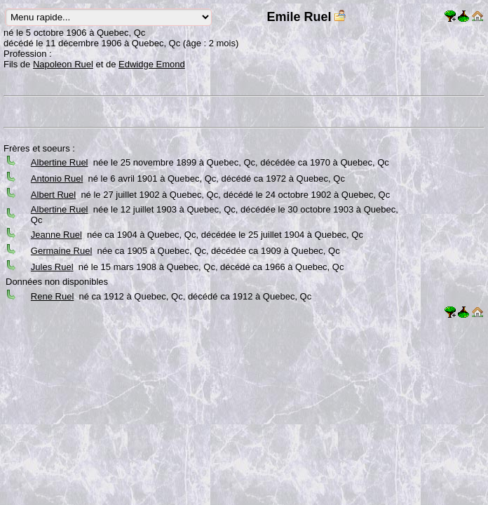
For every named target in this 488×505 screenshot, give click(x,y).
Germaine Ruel (61, 250)
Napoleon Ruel (63, 64)
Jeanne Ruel (56, 234)
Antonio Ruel (57, 178)
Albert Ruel (53, 194)
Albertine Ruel (59, 162)
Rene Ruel (52, 296)
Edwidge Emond (151, 64)
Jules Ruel (52, 267)
